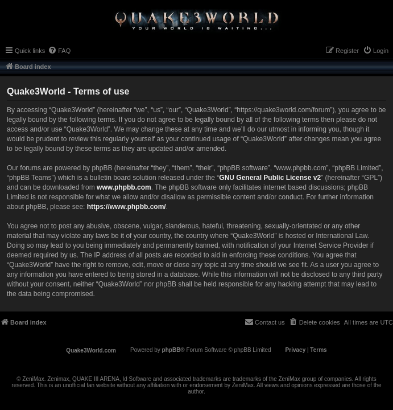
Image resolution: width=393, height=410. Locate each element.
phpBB (171, 350)
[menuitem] (59, 51)
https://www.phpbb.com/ (126, 207)
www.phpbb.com (124, 187)
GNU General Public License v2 (270, 178)
